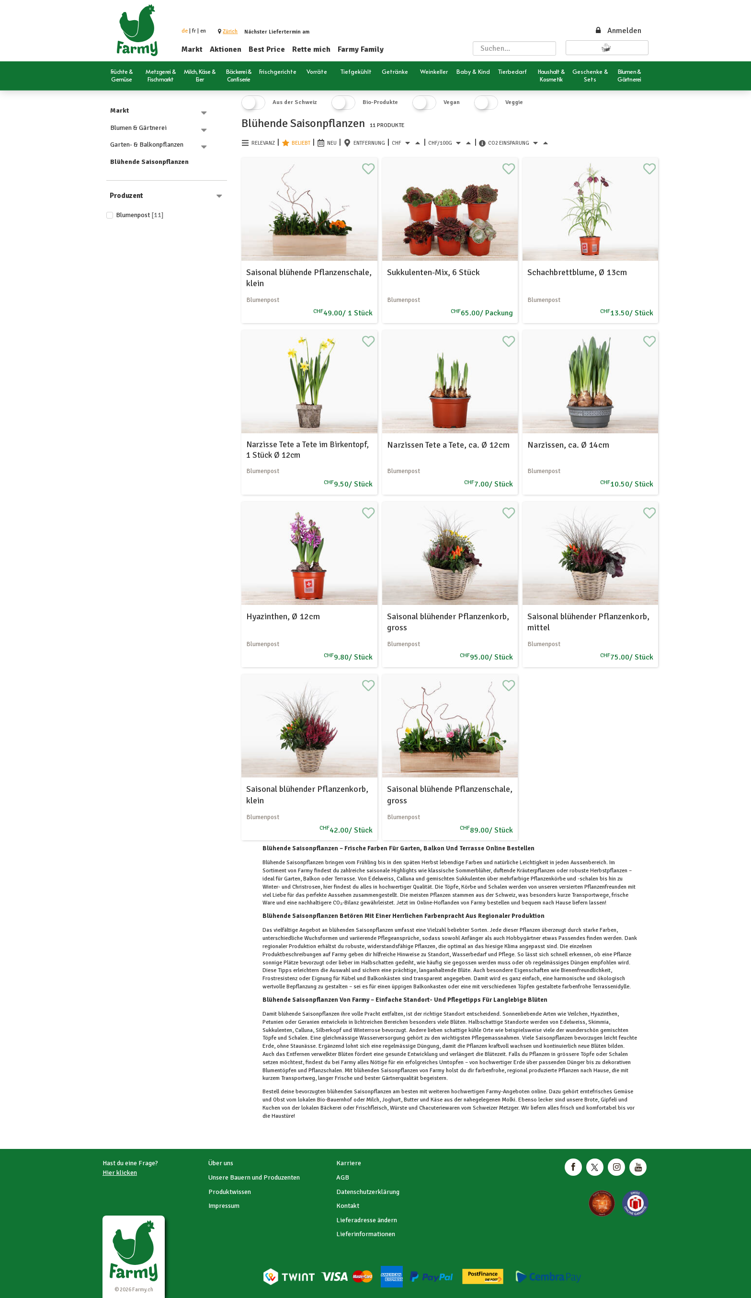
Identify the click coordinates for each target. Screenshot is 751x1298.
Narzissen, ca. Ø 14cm (568, 445)
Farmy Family (361, 49)
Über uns (220, 1163)
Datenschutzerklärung (367, 1192)
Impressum (223, 1206)
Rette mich (311, 49)
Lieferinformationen (365, 1234)
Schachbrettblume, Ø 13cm (577, 272)
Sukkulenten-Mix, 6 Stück (433, 272)
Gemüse (622, 1091)
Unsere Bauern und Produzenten (254, 1177)
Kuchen (272, 1108)
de (185, 31)
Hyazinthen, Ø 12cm (283, 616)
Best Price (267, 49)
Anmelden (617, 30)
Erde (519, 1062)
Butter (411, 1099)
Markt (192, 49)
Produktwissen (229, 1192)
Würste (398, 1108)
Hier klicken (119, 1173)
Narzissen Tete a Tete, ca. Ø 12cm (448, 445)
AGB (342, 1177)
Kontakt (347, 1206)
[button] (230, 31)
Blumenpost (140, 215)
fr (194, 31)
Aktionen (225, 49)
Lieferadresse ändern (366, 1220)
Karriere (348, 1163)
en (203, 31)
